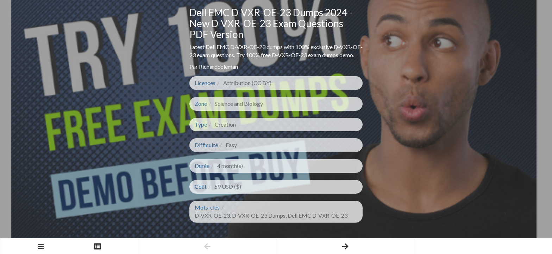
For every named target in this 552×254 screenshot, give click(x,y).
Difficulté (206, 144)
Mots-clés (207, 207)
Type (201, 124)
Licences (205, 82)
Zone (201, 103)
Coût (201, 186)
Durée (202, 165)
